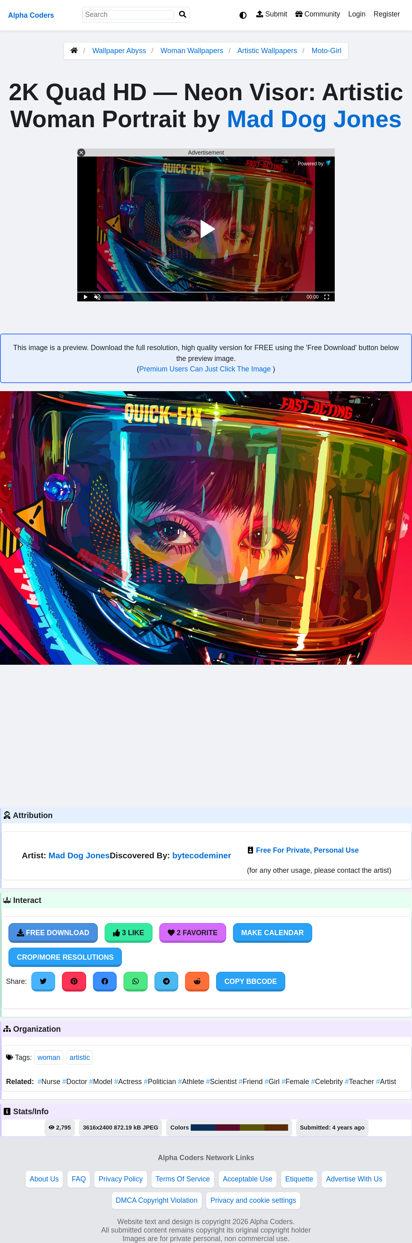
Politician (161, 1082)
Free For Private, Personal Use (307, 850)
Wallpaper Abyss (119, 51)
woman (48, 1057)
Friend (252, 1082)
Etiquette (299, 1179)
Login (356, 14)
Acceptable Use (247, 1179)
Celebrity (328, 1082)
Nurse (49, 1082)
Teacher (360, 1082)
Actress (129, 1082)
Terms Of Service (183, 1179)
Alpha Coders (31, 15)
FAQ (79, 1179)
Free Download (53, 933)
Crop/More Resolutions (65, 957)
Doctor (75, 1082)
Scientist (222, 1082)
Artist (386, 1082)
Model (101, 1082)
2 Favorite (193, 933)
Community (317, 14)
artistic (80, 1057)
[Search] (183, 14)
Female (296, 1082)
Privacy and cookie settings (253, 1200)
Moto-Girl (326, 51)
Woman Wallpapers (193, 51)
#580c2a (227, 1127)
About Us (44, 1179)
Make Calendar (272, 933)
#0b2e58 (203, 1127)
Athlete (192, 1082)
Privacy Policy (121, 1179)
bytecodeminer (201, 855)
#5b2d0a (276, 1127)
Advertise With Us (354, 1179)
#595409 (252, 1127)
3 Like (128, 933)
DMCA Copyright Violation (157, 1200)
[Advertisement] (206, 735)
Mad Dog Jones (314, 119)
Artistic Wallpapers (268, 51)
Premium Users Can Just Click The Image (206, 369)
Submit (271, 14)
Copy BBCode (251, 981)
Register (386, 14)
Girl (273, 1082)
